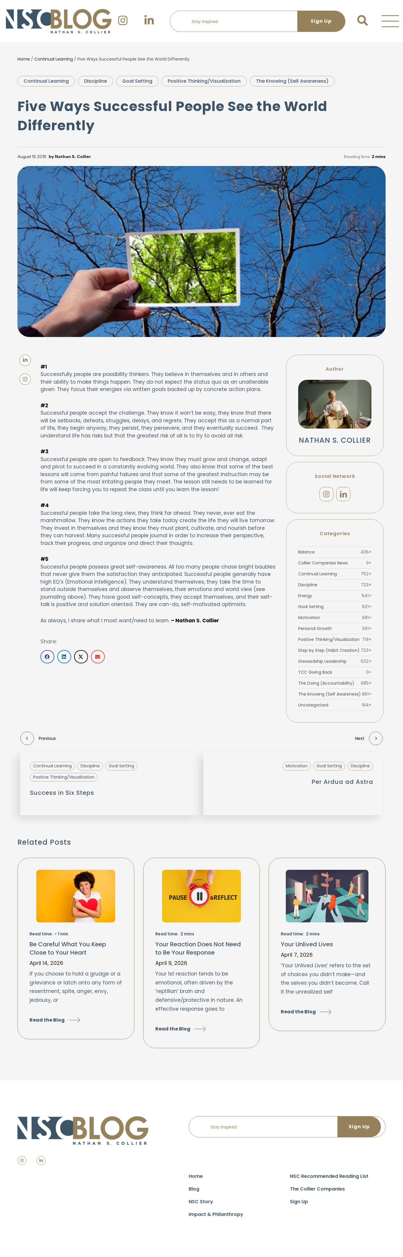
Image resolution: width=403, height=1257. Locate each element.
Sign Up (299, 1204)
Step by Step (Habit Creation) (334, 653)
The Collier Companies (317, 1191)
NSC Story (201, 1204)
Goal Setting (137, 81)
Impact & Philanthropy (216, 1217)
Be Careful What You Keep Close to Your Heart (68, 951)
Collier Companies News (334, 565)
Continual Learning (53, 59)
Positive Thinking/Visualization (204, 81)
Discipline (95, 81)
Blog (194, 1191)
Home (23, 59)
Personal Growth (334, 631)
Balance (334, 555)
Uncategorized (334, 707)
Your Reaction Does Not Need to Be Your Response (198, 951)
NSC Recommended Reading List (329, 1179)
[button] (390, 21)
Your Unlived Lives (307, 947)
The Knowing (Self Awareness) (292, 81)
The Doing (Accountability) (334, 686)
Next (369, 741)
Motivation (334, 620)
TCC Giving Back (334, 675)
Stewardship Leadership (334, 664)
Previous (38, 741)
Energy (334, 598)
